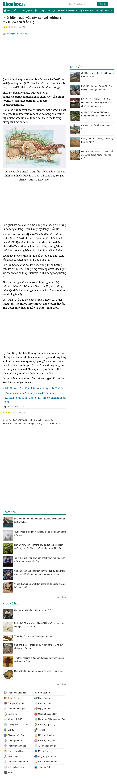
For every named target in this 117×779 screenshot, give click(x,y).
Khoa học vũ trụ (89, 10)
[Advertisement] (34, 56)
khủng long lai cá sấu (43, 420)
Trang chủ (10, 10)
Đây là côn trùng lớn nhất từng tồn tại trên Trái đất (34, 388)
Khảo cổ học (22, 34)
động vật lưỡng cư (36, 423)
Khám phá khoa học (44, 10)
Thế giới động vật (67, 10)
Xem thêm (61, 597)
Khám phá (11, 34)
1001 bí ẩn (106, 10)
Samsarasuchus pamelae (14, 423)
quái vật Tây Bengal (22, 420)
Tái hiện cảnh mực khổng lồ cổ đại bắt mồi (30, 392)
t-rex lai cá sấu (54, 423)
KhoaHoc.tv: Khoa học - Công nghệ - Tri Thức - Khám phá (17, 4)
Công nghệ (25, 10)
